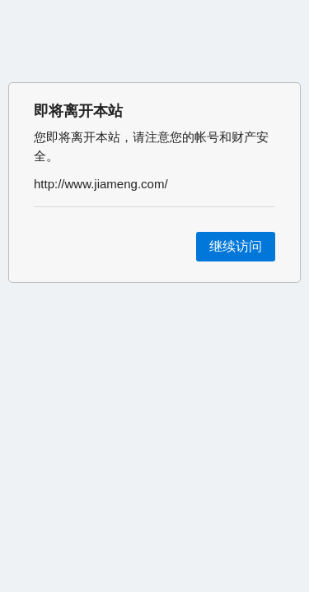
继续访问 (235, 246)
